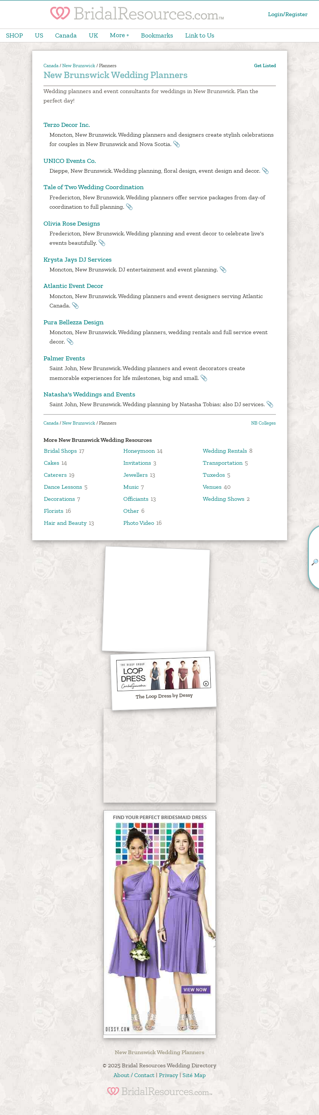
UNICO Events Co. (69, 161)
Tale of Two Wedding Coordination (93, 187)
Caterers (55, 474)
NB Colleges (263, 423)
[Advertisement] (156, 600)
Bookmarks (157, 35)
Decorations (59, 498)
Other (131, 510)
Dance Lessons (63, 486)
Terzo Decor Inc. (66, 125)
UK (93, 35)
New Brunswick (78, 65)
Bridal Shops (60, 450)
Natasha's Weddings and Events (89, 394)
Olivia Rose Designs (71, 223)
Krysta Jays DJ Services (77, 259)
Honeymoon (139, 450)
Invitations (137, 462)
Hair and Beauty (65, 522)
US (39, 35)
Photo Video (138, 522)
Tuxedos (214, 474)
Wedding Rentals (225, 450)
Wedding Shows (223, 498)
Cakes (51, 462)
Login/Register (288, 14)
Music (131, 486)
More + (119, 35)
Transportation (223, 462)
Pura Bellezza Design (73, 322)
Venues (212, 486)
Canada (66, 35)
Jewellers (135, 474)
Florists (53, 510)
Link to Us (199, 35)
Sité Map (194, 1075)
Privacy (168, 1075)
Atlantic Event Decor (73, 286)
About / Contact (134, 1075)
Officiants (135, 498)
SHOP (14, 35)
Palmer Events (64, 358)
